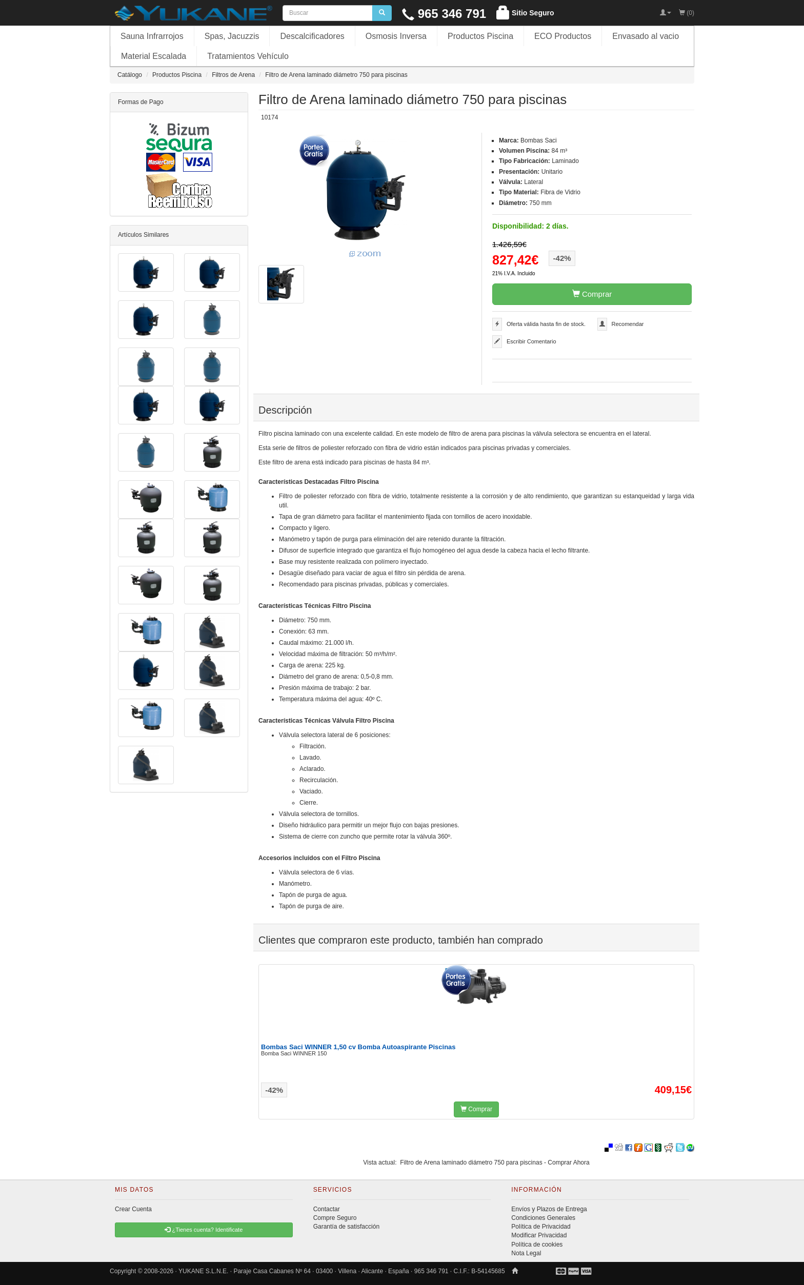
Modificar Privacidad (539, 1235)
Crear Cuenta (133, 1209)
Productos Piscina (480, 36)
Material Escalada (153, 56)
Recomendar (628, 324)
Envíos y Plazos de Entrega (549, 1209)
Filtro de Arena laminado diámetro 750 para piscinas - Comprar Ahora (495, 1162)
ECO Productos (562, 36)
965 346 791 (444, 14)
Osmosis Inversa (396, 36)
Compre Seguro (335, 1217)
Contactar (326, 1209)
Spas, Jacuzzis (232, 36)
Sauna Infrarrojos (152, 36)
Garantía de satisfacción (346, 1226)
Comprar (592, 294)
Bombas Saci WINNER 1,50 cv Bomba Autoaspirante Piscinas (358, 1047)
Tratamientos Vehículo (248, 56)
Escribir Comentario (531, 341)
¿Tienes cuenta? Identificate (204, 1230)
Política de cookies (536, 1244)
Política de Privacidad (540, 1226)
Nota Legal (526, 1253)
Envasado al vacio (645, 36)
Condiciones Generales (543, 1217)
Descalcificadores (312, 36)
